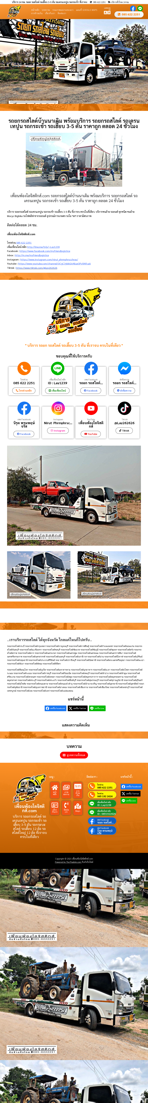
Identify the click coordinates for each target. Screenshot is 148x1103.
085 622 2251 (24, 242)
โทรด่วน (24, 379)
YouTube (91, 419)
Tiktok (124, 419)
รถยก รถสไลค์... (91, 382)
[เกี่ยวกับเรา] (55, 805)
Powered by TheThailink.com (68, 861)
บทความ (46, 9)
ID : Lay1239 (57, 382)
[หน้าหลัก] (55, 787)
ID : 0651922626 (106, 813)
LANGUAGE (107, 9)
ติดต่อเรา (62, 13)
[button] (3, 61)
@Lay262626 (124, 422)
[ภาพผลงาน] (66, 787)
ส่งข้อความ (124, 379)
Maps (77, 810)
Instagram (58, 419)
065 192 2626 (105, 796)
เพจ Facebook (91, 379)
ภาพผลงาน (66, 792)
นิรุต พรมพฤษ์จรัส (24, 424)
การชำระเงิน (37, 13)
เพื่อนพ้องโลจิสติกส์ (91, 424)
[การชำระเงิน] (78, 786)
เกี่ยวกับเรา (50, 13)
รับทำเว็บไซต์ (87, 861)
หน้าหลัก (35, 9)
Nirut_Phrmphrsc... (58, 422)
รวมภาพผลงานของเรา (63, 9)
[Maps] (78, 806)
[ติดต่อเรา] (66, 805)
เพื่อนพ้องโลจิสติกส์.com (29, 808)
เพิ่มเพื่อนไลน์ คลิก (57, 379)
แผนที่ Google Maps (86, 9)
